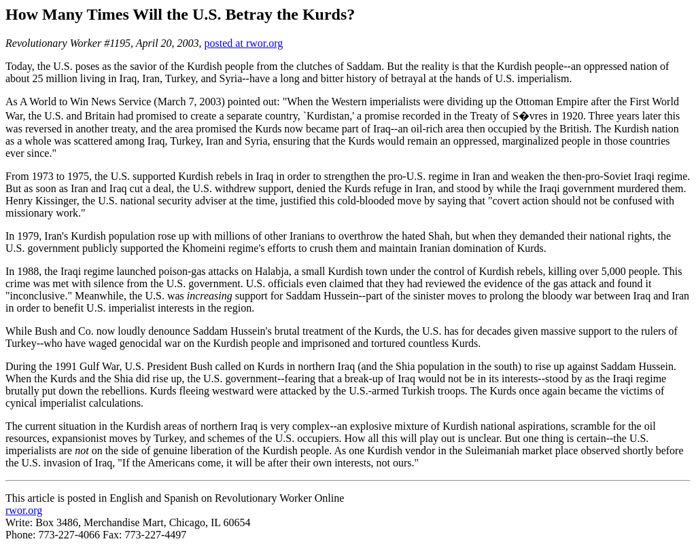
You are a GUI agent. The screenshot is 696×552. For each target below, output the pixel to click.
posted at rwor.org (244, 43)
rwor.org (23, 510)
